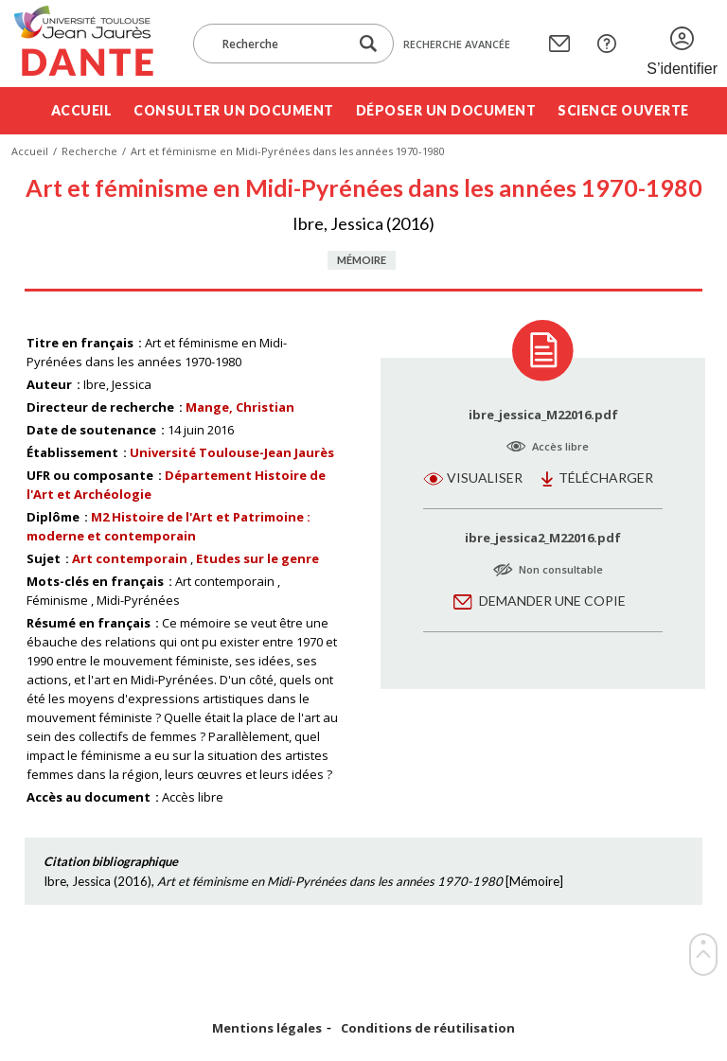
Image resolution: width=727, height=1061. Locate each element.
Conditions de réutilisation (428, 1028)
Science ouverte (623, 110)
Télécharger (606, 477)
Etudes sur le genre (257, 558)
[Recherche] (280, 43)
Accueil (82, 110)
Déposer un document (446, 110)
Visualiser (485, 477)
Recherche (89, 151)
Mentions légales (267, 1028)
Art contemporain (129, 558)
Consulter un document (233, 110)
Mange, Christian (240, 407)
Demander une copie (552, 600)
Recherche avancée (456, 44)
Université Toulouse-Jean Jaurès (232, 452)
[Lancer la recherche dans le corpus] (368, 44)
